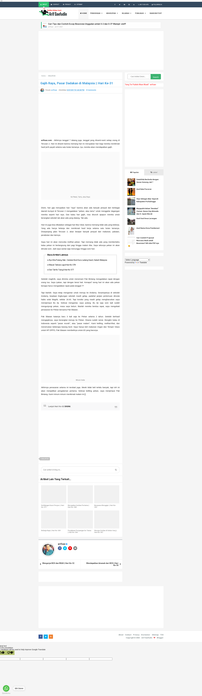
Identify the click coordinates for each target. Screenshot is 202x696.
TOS (161, 636)
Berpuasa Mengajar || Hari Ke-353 (105, 507)
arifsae (61, 544)
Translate (141, 263)
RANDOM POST (156, 13)
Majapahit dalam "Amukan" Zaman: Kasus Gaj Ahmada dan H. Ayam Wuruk (147, 211)
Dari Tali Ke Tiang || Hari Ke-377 (62, 270)
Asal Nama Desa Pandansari (148, 228)
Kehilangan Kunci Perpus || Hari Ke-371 (52, 507)
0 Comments (91, 90)
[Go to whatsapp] (6, 688)
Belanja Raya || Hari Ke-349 (50, 531)
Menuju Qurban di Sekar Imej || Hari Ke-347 (105, 532)
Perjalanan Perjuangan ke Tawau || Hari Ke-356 (79, 532)
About (121, 636)
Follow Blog (156, 4)
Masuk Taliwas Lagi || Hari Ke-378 (63, 265)
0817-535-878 (143, 4)
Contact (128, 636)
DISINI (67, 407)
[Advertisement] (101, 51)
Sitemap (155, 636)
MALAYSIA (45, 459)
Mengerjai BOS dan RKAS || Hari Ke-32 (58, 564)
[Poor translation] (10, 653)
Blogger (160, 639)
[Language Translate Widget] (137, 260)
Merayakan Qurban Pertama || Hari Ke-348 (78, 507)
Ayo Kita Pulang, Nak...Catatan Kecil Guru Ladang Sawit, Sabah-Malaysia (79, 260)
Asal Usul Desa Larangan (146, 219)
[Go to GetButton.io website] (6, 693)
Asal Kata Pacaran (144, 189)
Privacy (136, 636)
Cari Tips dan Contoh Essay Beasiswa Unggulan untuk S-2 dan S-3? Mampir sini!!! (87, 24)
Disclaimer (145, 636)
